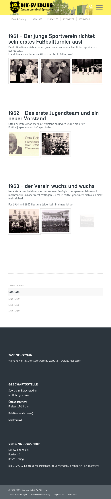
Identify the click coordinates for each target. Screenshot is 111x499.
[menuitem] (89, 7)
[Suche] (89, 7)
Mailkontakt (15, 420)
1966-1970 (14, 298)
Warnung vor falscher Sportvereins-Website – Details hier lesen (44, 360)
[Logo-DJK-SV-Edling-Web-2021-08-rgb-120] (46, 7)
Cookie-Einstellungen (18, 494)
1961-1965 (14, 292)
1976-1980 (14, 310)
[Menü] (98, 7)
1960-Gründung (16, 285)
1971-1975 (14, 304)
